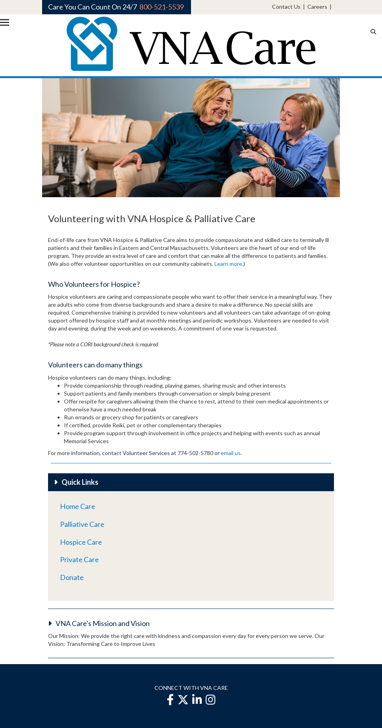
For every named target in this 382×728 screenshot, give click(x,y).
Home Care (77, 506)
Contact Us (286, 6)
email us (231, 452)
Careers (317, 6)
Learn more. (228, 263)
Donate (72, 577)
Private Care (79, 559)
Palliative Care (82, 524)
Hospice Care (81, 542)
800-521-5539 (161, 6)
